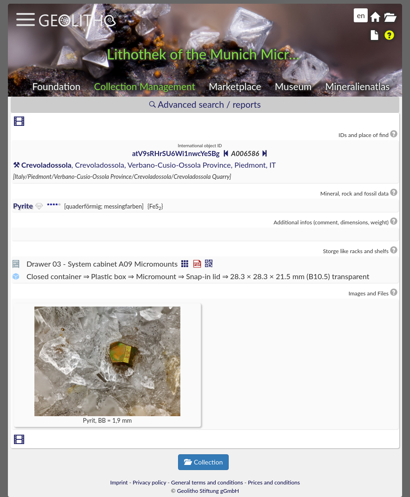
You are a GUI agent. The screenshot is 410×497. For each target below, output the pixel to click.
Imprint (119, 482)
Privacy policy (149, 482)
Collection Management (144, 86)
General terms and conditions (207, 482)
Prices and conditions (274, 482)
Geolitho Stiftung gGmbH (208, 490)
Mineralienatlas (357, 86)
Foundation (56, 86)
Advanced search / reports (205, 104)
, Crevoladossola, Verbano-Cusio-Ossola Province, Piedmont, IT (144, 164)
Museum (293, 86)
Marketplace (235, 86)
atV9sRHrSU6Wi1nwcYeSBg (175, 153)
